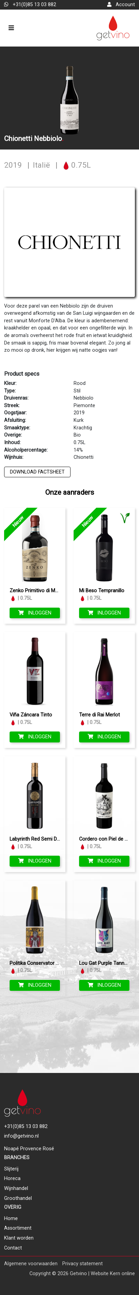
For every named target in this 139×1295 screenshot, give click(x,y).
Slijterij (11, 1169)
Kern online (122, 1274)
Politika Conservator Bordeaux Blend (50, 963)
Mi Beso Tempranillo (101, 591)
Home (11, 1218)
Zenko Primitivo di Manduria (41, 591)
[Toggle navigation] (11, 28)
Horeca (12, 1178)
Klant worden (19, 1238)
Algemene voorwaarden (31, 1264)
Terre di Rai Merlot (99, 715)
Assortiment (17, 1228)
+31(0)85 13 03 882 (30, 5)
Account (121, 5)
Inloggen (34, 613)
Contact (13, 1248)
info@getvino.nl (21, 1136)
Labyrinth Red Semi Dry (35, 839)
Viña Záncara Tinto (31, 715)
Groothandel (18, 1198)
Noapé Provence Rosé (29, 1149)
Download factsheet (37, 472)
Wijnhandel (16, 1188)
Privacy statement (82, 1264)
